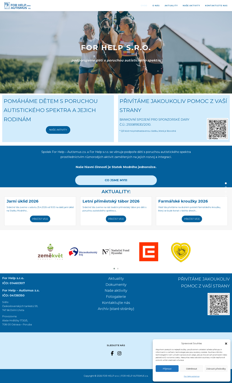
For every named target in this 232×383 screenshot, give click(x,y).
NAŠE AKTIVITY (58, 129)
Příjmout (167, 368)
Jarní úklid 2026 (22, 201)
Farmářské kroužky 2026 (183, 201)
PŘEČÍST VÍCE (40, 219)
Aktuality (171, 5)
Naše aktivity (191, 5)
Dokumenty (116, 284)
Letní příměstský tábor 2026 (111, 201)
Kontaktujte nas (216, 5)
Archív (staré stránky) (116, 309)
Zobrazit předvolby (216, 368)
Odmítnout (191, 368)
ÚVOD (144, 5)
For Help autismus (191, 376)
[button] (226, 343)
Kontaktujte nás (116, 302)
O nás (156, 5)
